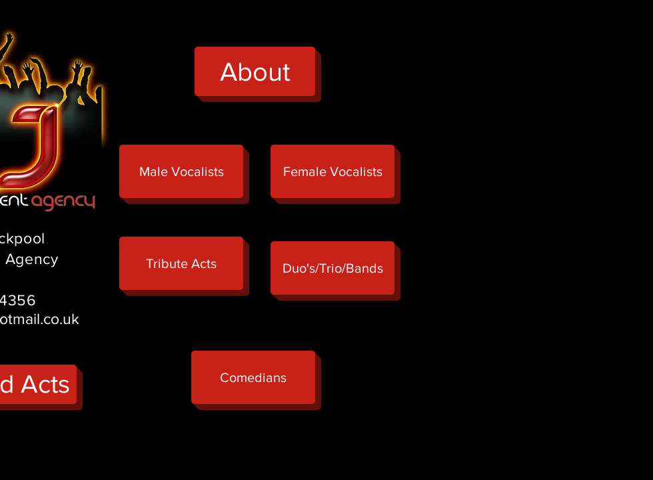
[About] (255, 71)
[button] (181, 263)
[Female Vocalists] (332, 171)
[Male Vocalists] (181, 171)
